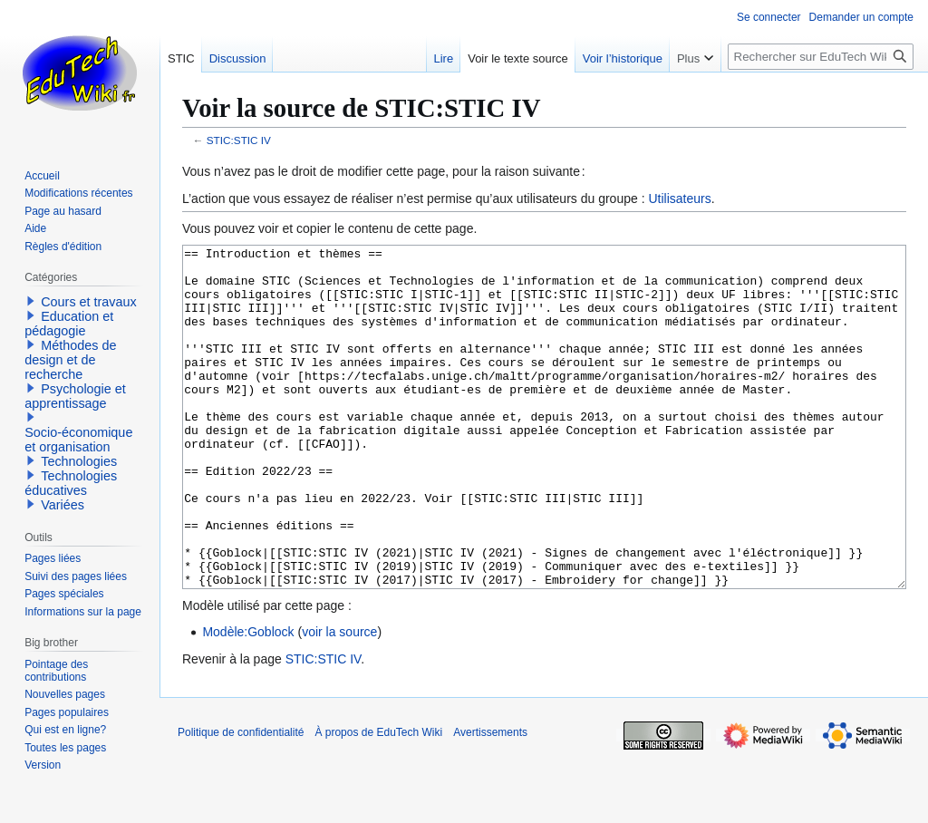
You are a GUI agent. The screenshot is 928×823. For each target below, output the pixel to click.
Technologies (79, 461)
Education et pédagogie (68, 323)
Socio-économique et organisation (78, 439)
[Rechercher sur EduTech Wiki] (821, 57)
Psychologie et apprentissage (75, 396)
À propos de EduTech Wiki (378, 800)
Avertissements (490, 800)
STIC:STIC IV (239, 140)
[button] (30, 301)
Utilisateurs (679, 198)
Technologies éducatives (70, 483)
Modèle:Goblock (248, 699)
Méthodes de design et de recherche (70, 360)
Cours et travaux (89, 302)
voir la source (339, 699)
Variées (62, 505)
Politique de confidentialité (241, 800)
